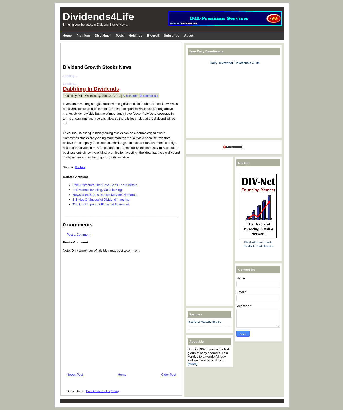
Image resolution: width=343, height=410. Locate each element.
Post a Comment (78, 234)
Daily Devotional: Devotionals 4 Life (235, 63)
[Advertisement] (120, 52)
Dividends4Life (98, 16)
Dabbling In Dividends (91, 89)
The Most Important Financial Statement (101, 204)
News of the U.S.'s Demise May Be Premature (105, 194)
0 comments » (149, 96)
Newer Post (75, 374)
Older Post (168, 374)
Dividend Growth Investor (258, 246)
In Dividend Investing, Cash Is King (97, 190)
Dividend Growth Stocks (204, 322)
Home (122, 374)
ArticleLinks (130, 96)
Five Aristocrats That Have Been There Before (105, 185)
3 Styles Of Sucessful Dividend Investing (101, 199)
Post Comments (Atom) (102, 391)
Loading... (70, 76)
